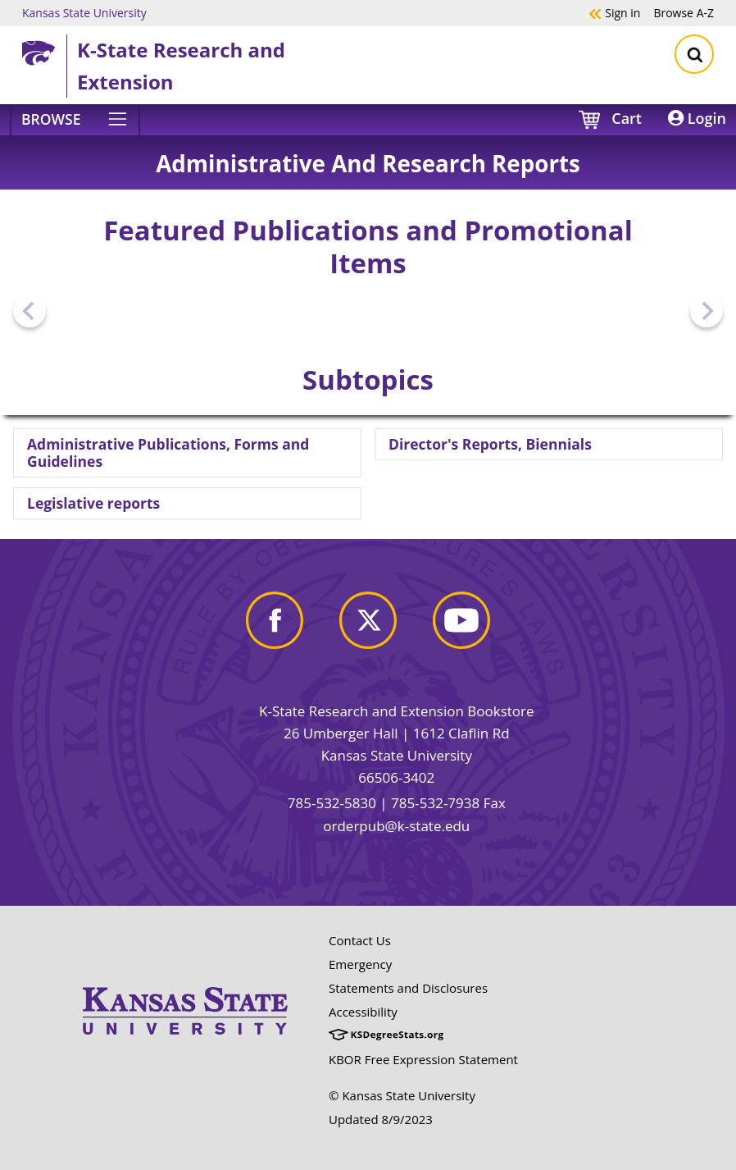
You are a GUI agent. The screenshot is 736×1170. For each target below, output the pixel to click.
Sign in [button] (614, 12)
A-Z (683, 12)
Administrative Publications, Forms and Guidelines (168, 452)
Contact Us (360, 940)
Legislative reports (93, 503)
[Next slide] (706, 311)
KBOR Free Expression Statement (423, 1059)
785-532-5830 (332, 802)
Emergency (360, 964)
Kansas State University (84, 12)
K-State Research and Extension (181, 65)
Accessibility (363, 1011)
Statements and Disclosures (408, 988)
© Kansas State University (402, 1095)
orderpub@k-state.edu (396, 825)
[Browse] (75, 119)
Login (697, 118)
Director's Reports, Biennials (490, 444)
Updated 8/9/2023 (381, 1119)
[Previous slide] (29, 311)
